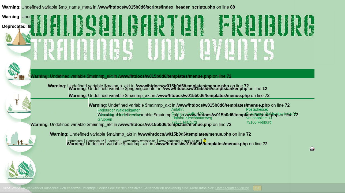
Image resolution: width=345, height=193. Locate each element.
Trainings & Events (59, 102)
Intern (46, 151)
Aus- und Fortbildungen (64, 112)
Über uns (49, 93)
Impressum (74, 141)
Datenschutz (95, 141)
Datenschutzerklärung (232, 188)
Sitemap (113, 141)
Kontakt (48, 141)
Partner (40, 131)
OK (257, 188)
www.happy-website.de (139, 141)
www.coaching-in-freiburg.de (179, 141)
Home (39, 83)
